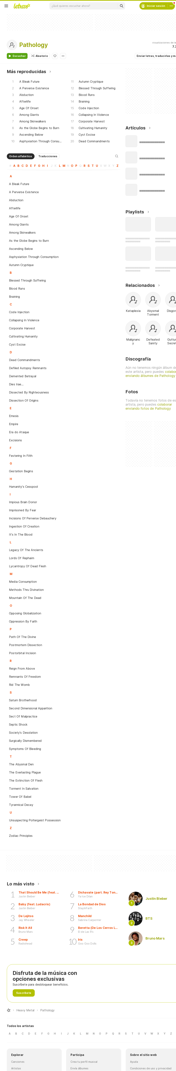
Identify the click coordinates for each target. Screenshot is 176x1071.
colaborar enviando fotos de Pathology (148, 406)
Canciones (17, 1061)
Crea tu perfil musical (84, 1061)
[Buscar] (121, 6)
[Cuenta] (171, 6)
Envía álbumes (79, 1068)
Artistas (16, 1068)
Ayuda (134, 1061)
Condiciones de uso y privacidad (151, 1068)
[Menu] (6, 6)
